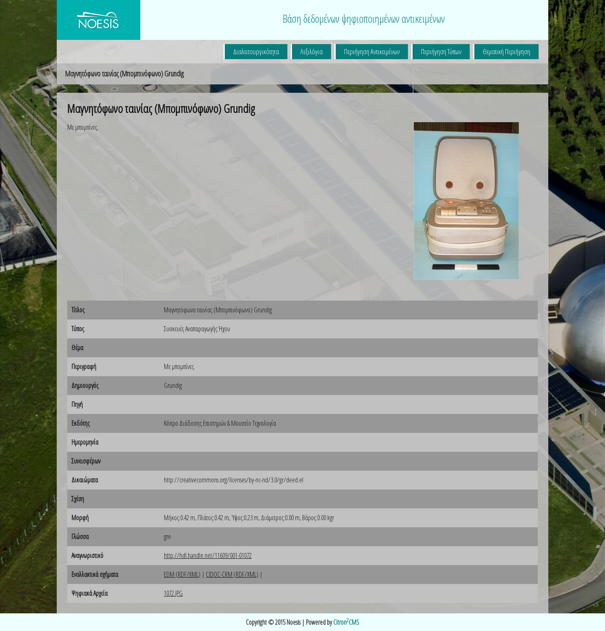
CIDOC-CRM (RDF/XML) (232, 574)
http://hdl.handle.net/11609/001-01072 (208, 555)
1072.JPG (173, 593)
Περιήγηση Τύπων (441, 51)
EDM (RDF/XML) (182, 574)
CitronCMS (346, 622)
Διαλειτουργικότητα (256, 51)
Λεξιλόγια (311, 51)
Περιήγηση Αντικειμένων (372, 51)
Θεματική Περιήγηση (506, 51)
